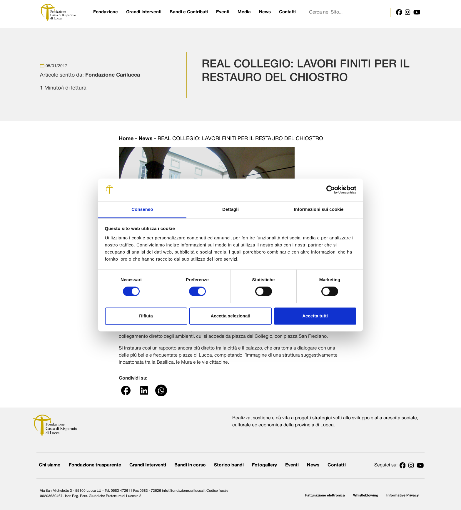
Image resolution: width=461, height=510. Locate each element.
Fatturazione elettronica (325, 495)
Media (244, 12)
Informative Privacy (402, 495)
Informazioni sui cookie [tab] (319, 209)
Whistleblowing (365, 495)
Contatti (287, 12)
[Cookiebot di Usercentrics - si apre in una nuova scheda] (330, 190)
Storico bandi (229, 465)
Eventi (222, 12)
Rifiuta (146, 315)
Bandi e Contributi (189, 12)
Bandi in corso (190, 465)
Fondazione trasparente (95, 465)
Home (126, 138)
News (265, 12)
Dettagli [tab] (230, 209)
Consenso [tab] (142, 209)
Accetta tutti (315, 315)
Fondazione (105, 12)
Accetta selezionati (230, 315)
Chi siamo (50, 465)
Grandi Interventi (143, 12)
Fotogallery (264, 465)
